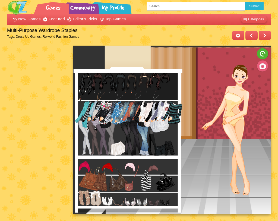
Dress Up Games (28, 37)
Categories (252, 19)
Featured (53, 19)
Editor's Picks (81, 19)
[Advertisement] (38, 127)
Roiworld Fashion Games (61, 37)
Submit (254, 6)
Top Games (112, 19)
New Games (26, 19)
